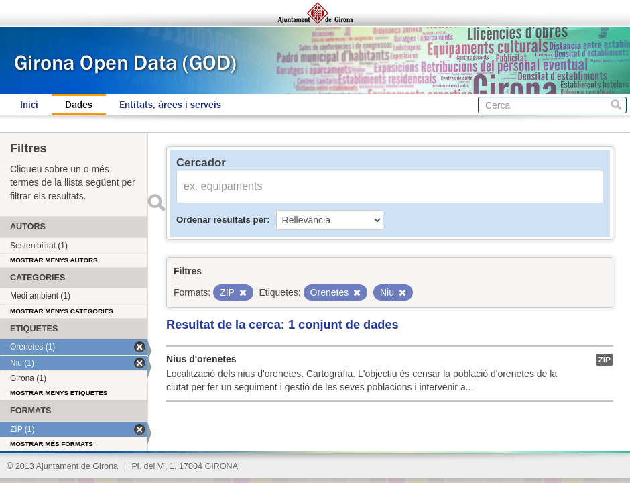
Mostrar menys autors (54, 260)
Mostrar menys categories (61, 311)
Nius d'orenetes (201, 359)
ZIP (604, 359)
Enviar (156, 203)
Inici (29, 104)
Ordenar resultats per (221, 220)
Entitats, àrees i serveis (170, 104)
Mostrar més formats (51, 443)
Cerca (616, 105)
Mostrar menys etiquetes (58, 392)
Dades (78, 104)
